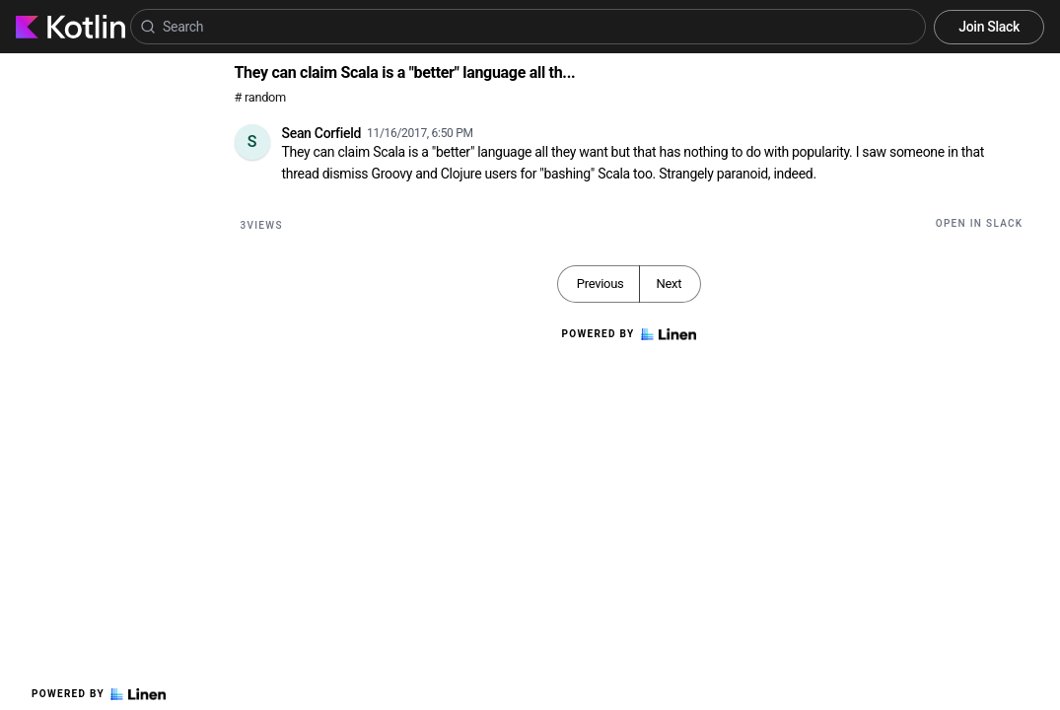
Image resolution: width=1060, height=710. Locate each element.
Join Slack (989, 27)
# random (261, 97)
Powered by (99, 694)
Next (668, 283)
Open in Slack (980, 223)
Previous (600, 283)
